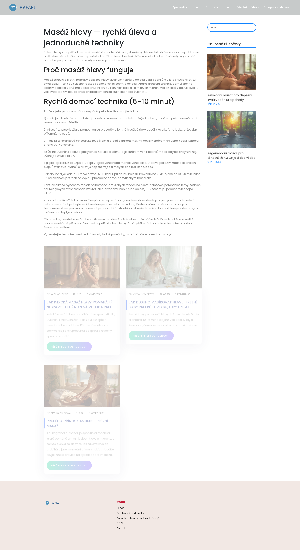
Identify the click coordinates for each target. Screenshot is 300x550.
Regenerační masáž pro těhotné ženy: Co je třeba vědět (231, 156)
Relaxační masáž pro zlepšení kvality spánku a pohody (229, 98)
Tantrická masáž (218, 7)
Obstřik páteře (247, 7)
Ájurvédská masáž (186, 7)
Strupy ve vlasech (278, 7)
